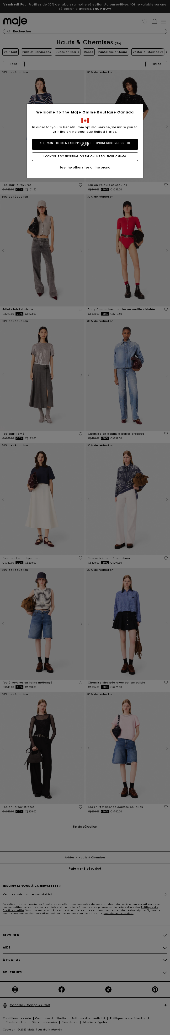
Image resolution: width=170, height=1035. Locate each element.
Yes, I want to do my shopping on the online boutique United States (85, 144)
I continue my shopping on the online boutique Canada (85, 156)
